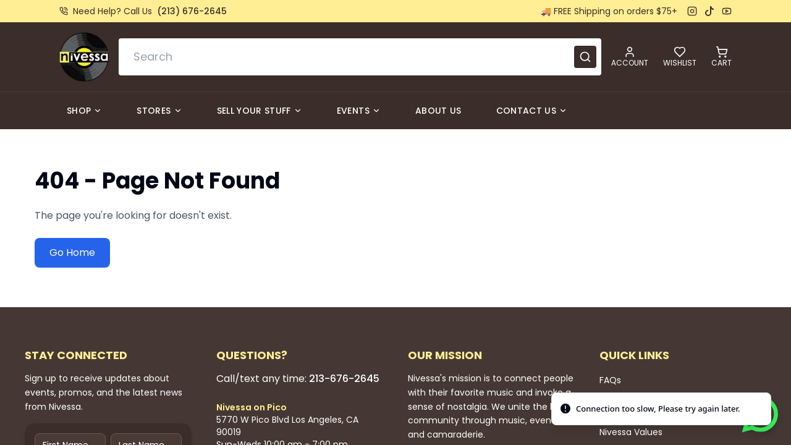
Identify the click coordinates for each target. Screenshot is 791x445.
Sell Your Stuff (259, 110)
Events (359, 110)
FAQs (610, 380)
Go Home (72, 252)
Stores (159, 110)
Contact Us (532, 110)
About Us (438, 110)
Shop (84, 110)
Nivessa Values (630, 432)
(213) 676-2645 (192, 11)
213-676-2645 (344, 378)
